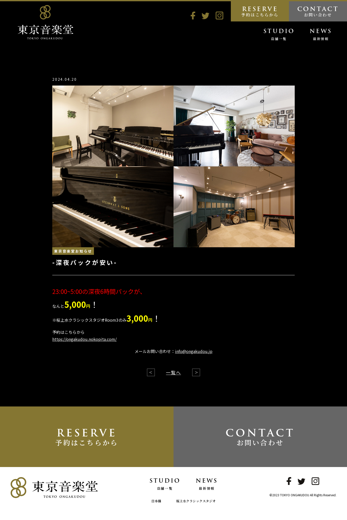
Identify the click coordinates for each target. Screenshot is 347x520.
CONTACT (318, 11)
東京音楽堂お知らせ (73, 251)
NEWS (321, 35)
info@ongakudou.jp (193, 351)
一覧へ (173, 372)
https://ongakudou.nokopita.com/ (84, 339)
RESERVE (260, 11)
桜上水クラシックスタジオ (196, 501)
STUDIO (278, 35)
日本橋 (156, 501)
